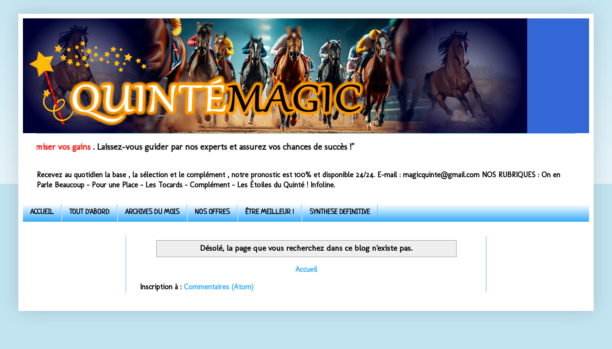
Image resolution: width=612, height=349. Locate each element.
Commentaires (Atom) (219, 286)
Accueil (306, 269)
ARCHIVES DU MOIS (152, 212)
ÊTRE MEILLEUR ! (269, 212)
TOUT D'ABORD (89, 212)
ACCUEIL (42, 212)
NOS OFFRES (212, 212)
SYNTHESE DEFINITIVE (339, 212)
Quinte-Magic (38, 28)
